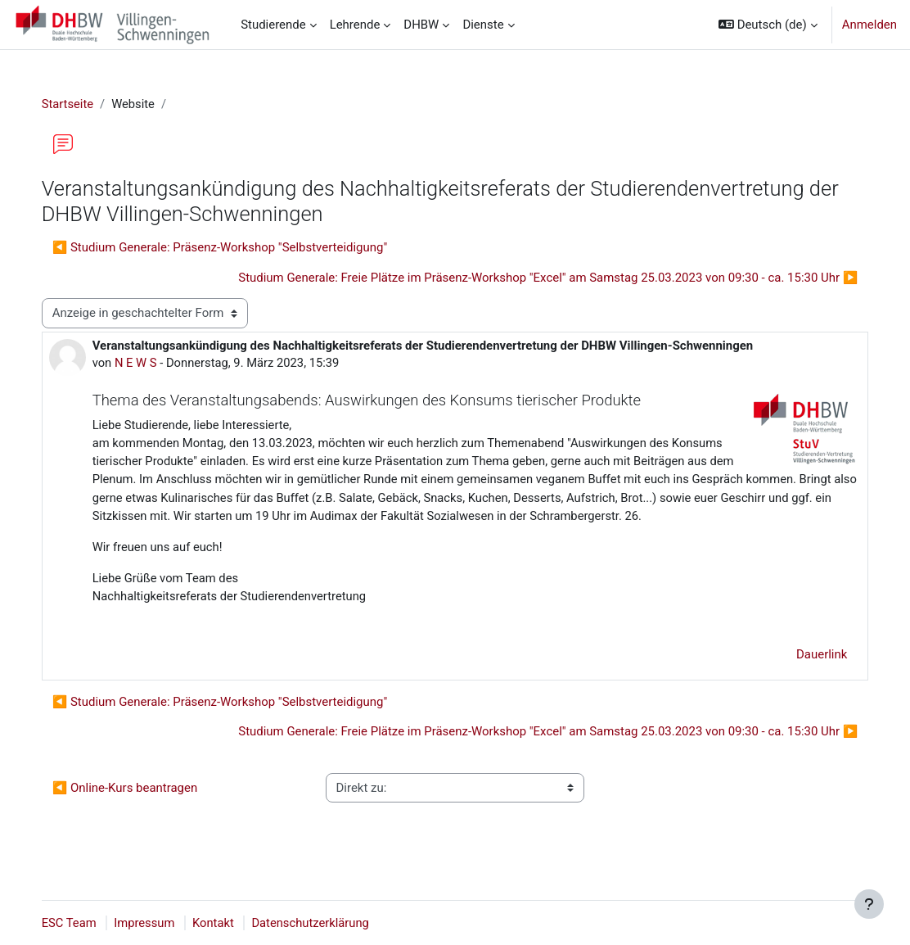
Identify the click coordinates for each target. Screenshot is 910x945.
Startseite (84, 104)
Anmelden (869, 24)
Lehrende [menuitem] (355, 24)
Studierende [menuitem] (273, 24)
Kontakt (232, 923)
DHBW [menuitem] (421, 24)
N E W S (153, 362)
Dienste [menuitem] (482, 24)
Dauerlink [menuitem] (805, 675)
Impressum (162, 923)
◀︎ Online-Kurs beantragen (141, 809)
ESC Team (86, 923)
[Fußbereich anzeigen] (869, 904)
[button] (768, 24)
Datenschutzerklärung (330, 923)
